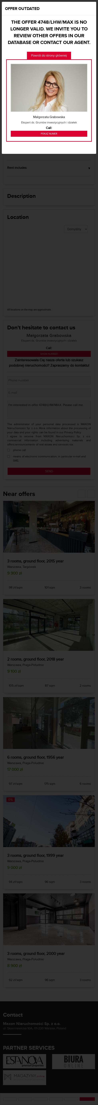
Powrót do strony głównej (49, 55)
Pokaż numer (49, 133)
